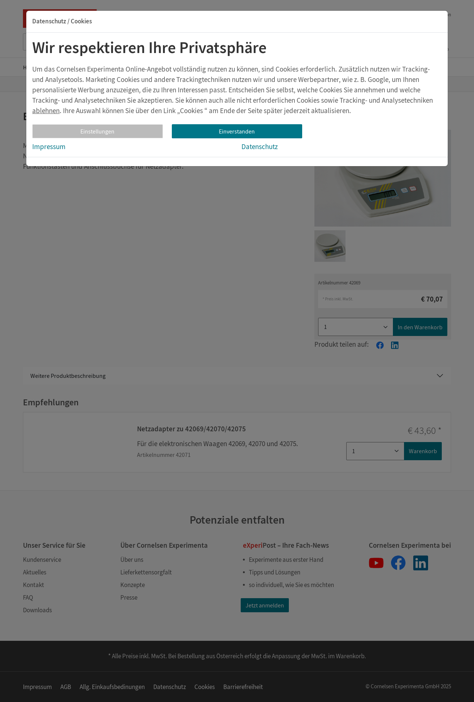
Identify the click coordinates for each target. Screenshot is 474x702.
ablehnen (46, 110)
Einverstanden (237, 131)
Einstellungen (97, 131)
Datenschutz (259, 146)
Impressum (49, 146)
